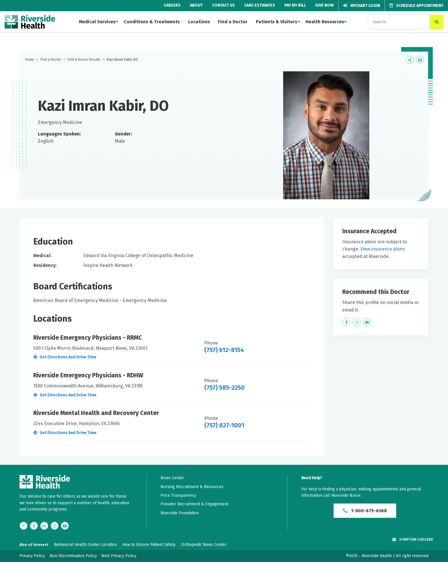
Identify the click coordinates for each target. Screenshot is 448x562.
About (196, 5)
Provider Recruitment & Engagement (194, 504)
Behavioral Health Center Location (85, 544)
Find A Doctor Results (84, 60)
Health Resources (325, 21)
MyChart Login (361, 5)
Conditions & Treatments (152, 21)
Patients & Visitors (276, 21)
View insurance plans (382, 249)
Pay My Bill (295, 5)
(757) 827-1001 (224, 425)
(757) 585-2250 (224, 387)
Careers (172, 5)
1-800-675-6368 (365, 510)
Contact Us (223, 5)
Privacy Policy (32, 555)
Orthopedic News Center (204, 544)
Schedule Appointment (416, 5)
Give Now (324, 5)
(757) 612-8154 (224, 350)
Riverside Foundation (180, 513)
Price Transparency (178, 495)
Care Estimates (259, 5)
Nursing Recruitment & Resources (192, 486)
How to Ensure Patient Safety (148, 544)
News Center (172, 477)
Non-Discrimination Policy (73, 555)
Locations (199, 21)
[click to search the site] (436, 22)
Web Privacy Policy (118, 555)
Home (29, 60)
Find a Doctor (233, 21)
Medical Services (97, 21)
